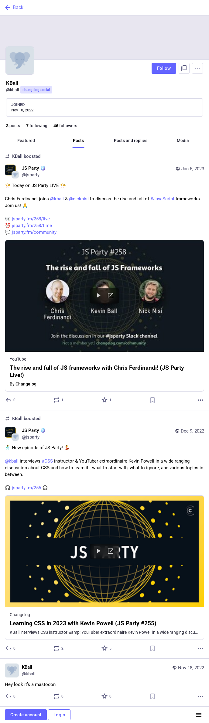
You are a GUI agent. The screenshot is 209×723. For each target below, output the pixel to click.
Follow (164, 68)
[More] (200, 400)
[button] (104, 316)
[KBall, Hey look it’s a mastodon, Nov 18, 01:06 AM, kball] (104, 683)
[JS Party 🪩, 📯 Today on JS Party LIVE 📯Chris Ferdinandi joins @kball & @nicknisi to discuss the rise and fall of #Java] (104, 279)
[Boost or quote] (59, 400)
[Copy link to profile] (184, 68)
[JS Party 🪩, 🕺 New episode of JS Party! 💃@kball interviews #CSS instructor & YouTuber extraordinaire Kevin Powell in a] (104, 534)
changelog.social (36, 90)
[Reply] (11, 400)
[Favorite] (107, 400)
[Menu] (197, 68)
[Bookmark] (152, 400)
